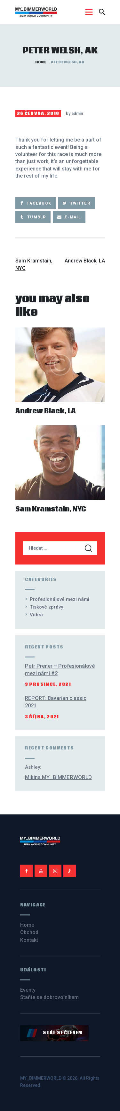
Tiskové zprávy (46, 607)
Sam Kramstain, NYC (50, 510)
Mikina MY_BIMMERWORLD (58, 777)
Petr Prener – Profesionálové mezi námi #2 (60, 669)
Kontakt (29, 940)
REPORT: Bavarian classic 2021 (55, 702)
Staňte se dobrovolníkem (49, 997)
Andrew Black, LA (45, 412)
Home (40, 62)
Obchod (29, 932)
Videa (36, 615)
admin (77, 113)
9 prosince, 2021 (48, 684)
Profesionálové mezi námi (59, 599)
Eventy (28, 990)
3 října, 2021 (42, 717)
